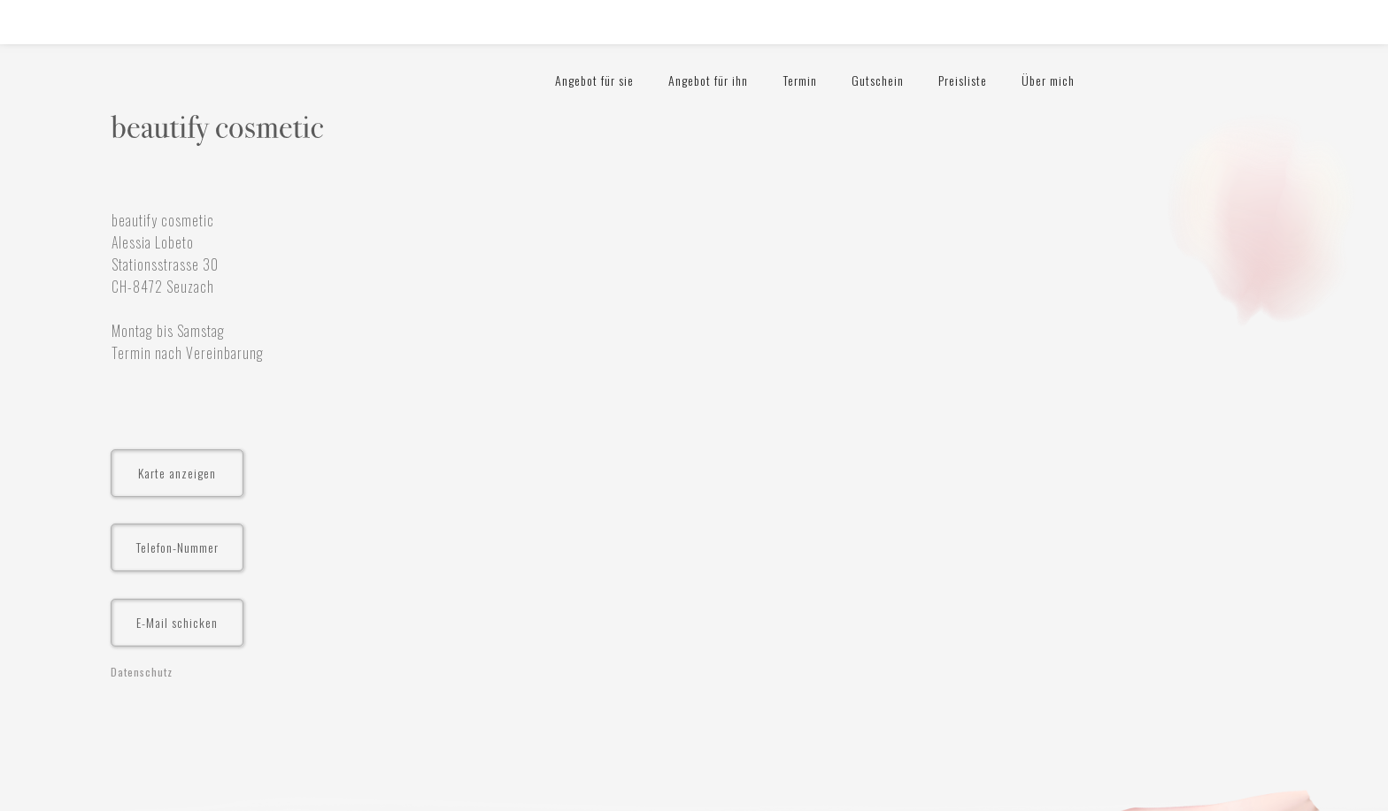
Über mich (1048, 80)
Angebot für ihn (708, 80)
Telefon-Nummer (177, 547)
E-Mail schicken (177, 622)
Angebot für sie (594, 80)
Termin (800, 80)
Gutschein (878, 80)
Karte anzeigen (177, 472)
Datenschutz (142, 671)
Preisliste (962, 80)
